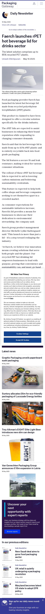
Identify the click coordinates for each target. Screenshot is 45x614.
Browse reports (12, 531)
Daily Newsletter (21, 548)
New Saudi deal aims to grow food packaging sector (27, 554)
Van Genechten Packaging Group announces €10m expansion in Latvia (21, 467)
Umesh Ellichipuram (11, 59)
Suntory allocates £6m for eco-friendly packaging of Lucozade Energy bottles (22, 395)
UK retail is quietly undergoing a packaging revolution (27, 571)
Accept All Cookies (22, 340)
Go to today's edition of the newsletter (21, 30)
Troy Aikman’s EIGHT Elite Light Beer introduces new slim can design (21, 431)
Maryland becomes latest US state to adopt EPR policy (28, 588)
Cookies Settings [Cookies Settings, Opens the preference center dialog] (22, 334)
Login (34, 3)
